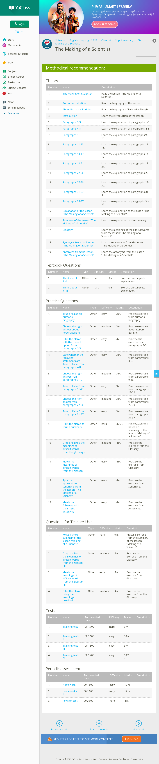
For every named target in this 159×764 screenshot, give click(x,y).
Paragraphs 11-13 (73, 144)
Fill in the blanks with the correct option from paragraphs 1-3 (72, 343)
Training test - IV (71, 656)
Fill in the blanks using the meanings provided (72, 595)
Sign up (19, 31)
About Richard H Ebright (77, 109)
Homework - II (70, 693)
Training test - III (71, 647)
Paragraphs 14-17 (73, 154)
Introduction (70, 116)
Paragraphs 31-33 (73, 192)
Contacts (103, 759)
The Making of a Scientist (77, 93)
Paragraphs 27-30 (73, 182)
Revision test (70, 700)
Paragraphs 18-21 (73, 163)
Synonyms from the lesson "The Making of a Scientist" (78, 244)
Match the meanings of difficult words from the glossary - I (74, 468)
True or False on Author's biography (72, 317)
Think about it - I (70, 279)
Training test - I (71, 628)
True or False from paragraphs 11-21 (73, 387)
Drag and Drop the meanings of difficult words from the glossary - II (73, 560)
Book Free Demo (104, 24)
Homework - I (70, 684)
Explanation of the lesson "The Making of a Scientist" (78, 212)
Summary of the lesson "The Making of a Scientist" (79, 222)
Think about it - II (70, 289)
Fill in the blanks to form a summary (73, 425)
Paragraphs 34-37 (73, 201)
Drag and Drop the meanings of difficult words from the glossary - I (74, 449)
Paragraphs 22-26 (73, 173)
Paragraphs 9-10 (72, 135)
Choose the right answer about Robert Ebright (72, 329)
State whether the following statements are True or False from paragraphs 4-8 (73, 361)
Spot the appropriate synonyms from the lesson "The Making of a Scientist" (72, 488)
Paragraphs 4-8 (72, 128)
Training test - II (71, 637)
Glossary (68, 230)
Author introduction (74, 103)
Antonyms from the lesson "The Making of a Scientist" (78, 253)
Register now (131, 738)
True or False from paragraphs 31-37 (73, 413)
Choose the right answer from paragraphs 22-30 (73, 402)
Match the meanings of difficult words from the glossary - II (73, 578)
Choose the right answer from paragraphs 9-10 (72, 376)
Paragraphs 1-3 (72, 122)
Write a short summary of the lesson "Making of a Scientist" (72, 539)
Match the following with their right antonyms (71, 507)
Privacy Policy (137, 759)
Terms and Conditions (119, 759)
